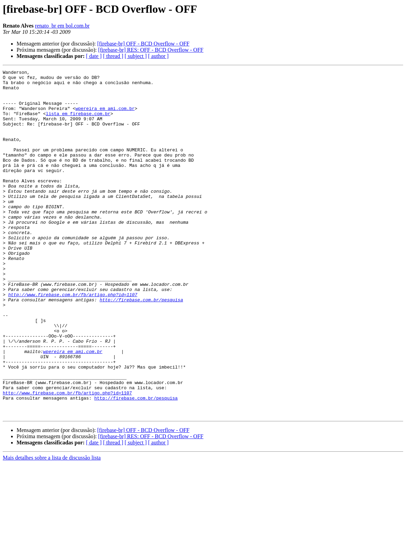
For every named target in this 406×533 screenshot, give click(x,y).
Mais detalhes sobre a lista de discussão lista (52, 527)
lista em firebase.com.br (78, 123)
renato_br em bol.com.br (62, 26)
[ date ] (93, 56)
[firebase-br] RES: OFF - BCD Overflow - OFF (150, 50)
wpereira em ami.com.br (105, 116)
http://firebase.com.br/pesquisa (141, 346)
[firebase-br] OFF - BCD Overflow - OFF (143, 44)
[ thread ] (113, 56)
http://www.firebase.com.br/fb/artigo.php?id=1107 (72, 340)
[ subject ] (136, 56)
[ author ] (158, 56)
